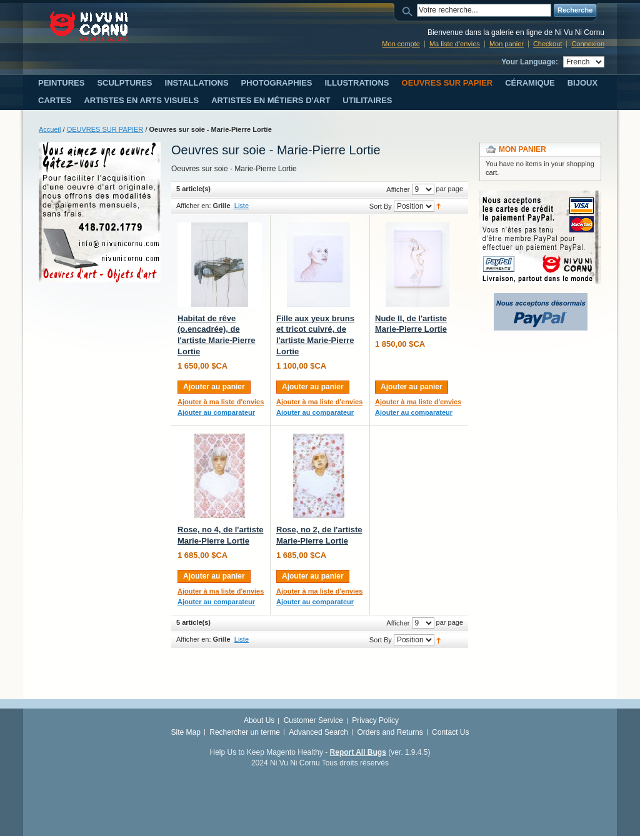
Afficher (397, 189)
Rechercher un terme (244, 732)
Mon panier (506, 43)
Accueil (50, 129)
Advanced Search (318, 732)
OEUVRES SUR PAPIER (105, 129)
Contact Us (450, 732)
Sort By (380, 206)
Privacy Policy (375, 720)
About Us (259, 720)
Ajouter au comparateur (216, 412)
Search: (409, 10)
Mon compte (401, 43)
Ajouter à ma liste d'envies (221, 402)
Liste (241, 205)
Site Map (186, 732)
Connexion (587, 43)
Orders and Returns (389, 732)
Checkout (547, 43)
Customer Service (313, 720)
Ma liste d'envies (454, 43)
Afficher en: (193, 205)
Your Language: (529, 61)
